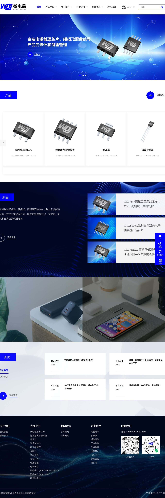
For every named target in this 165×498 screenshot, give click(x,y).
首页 (39, 7)
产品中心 (51, 7)
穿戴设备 (95, 459)
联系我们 (112, 7)
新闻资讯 (97, 7)
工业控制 (95, 443)
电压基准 (34, 463)
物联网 (94, 463)
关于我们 (66, 7)
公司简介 (4, 432)
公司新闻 (65, 432)
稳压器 (33, 439)
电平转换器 (35, 478)
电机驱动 (34, 466)
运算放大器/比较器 (38, 435)
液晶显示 (95, 451)
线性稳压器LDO (37, 432)
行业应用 (82, 7)
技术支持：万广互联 (155, 493)
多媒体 (94, 435)
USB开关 (34, 455)
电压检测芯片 (36, 447)
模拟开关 (34, 459)
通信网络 (95, 439)
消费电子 (95, 432)
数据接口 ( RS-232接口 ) (41, 474)
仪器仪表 (95, 447)
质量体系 (4, 435)
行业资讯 (65, 435)
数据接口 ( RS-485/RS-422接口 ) (44, 470)
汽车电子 (95, 455)
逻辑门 (33, 451)
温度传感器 (35, 443)
